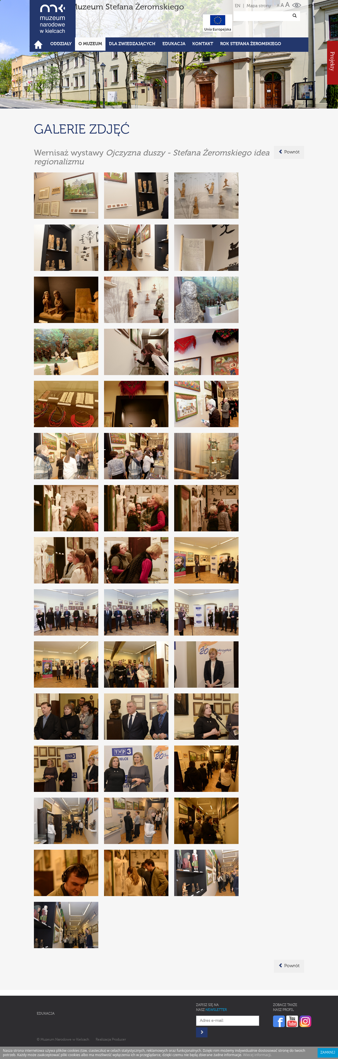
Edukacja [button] (173, 44)
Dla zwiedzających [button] (132, 44)
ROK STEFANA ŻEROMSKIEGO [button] (250, 44)
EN (237, 6)
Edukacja (46, 1014)
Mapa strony (259, 6)
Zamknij (327, 1052)
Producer (119, 1039)
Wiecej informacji (257, 1054)
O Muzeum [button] (90, 44)
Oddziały (61, 44)
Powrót (289, 152)
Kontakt (202, 44)
